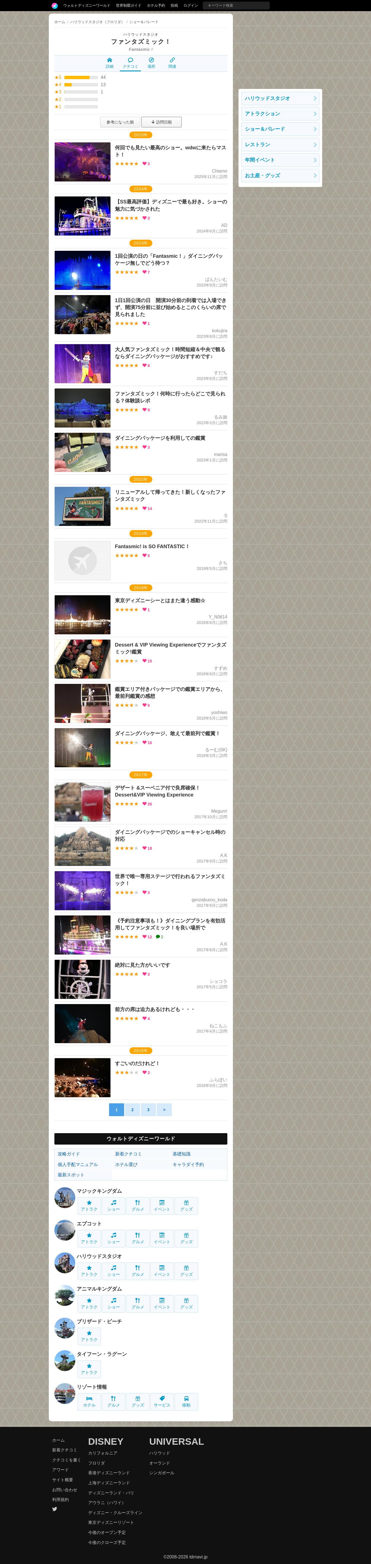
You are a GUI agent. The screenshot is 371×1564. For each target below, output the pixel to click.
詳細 (110, 63)
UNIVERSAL (176, 1441)
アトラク (89, 1205)
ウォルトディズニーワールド (86, 5)
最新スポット (71, 1174)
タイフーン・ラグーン (102, 1354)
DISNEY (106, 1441)
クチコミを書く (66, 1460)
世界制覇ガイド (128, 5)
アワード (60, 1469)
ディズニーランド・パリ (111, 1492)
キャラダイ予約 (188, 1164)
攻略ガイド (69, 1154)
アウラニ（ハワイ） (107, 1502)
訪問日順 (161, 122)
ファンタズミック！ (141, 41)
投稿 (174, 5)
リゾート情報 (92, 1387)
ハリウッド (159, 1453)
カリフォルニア (102, 1453)
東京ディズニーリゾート (111, 1522)
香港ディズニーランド (109, 1472)
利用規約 (60, 1499)
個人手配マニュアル (78, 1164)
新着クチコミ (128, 1154)
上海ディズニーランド (109, 1482)
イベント (162, 1205)
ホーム (59, 22)
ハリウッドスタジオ (140, 34)
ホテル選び (126, 1164)
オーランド (159, 1463)
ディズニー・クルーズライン (115, 1512)
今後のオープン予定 (107, 1532)
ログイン (191, 5)
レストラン (257, 144)
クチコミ (130, 63)
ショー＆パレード (265, 129)
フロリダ (96, 1463)
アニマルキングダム (99, 1289)
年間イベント (260, 160)
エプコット (89, 1224)
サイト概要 (62, 1479)
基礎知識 (182, 1154)
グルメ (138, 1205)
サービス (162, 1401)
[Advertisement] (280, 48)
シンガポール (161, 1472)
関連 (172, 63)
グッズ (186, 1205)
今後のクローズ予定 (107, 1542)
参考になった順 (120, 122)
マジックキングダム (99, 1191)
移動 (186, 1401)
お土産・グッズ (262, 175)
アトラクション (262, 113)
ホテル (89, 1401)
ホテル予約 (156, 5)
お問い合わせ (64, 1489)
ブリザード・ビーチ (99, 1321)
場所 (151, 63)
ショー (113, 1205)
